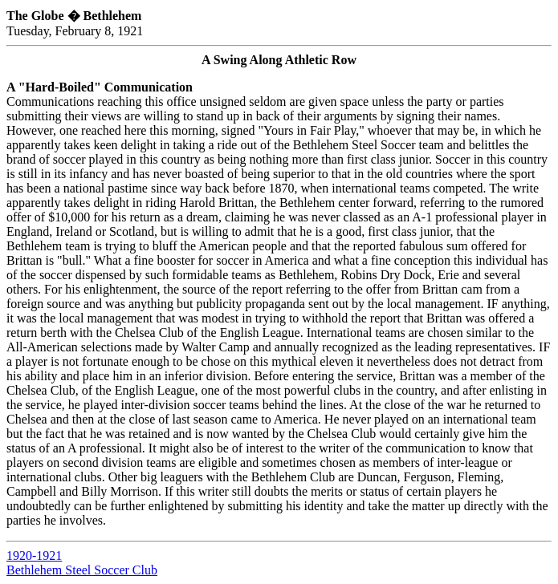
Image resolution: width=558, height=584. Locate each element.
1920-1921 (34, 555)
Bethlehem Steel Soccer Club (81, 570)
